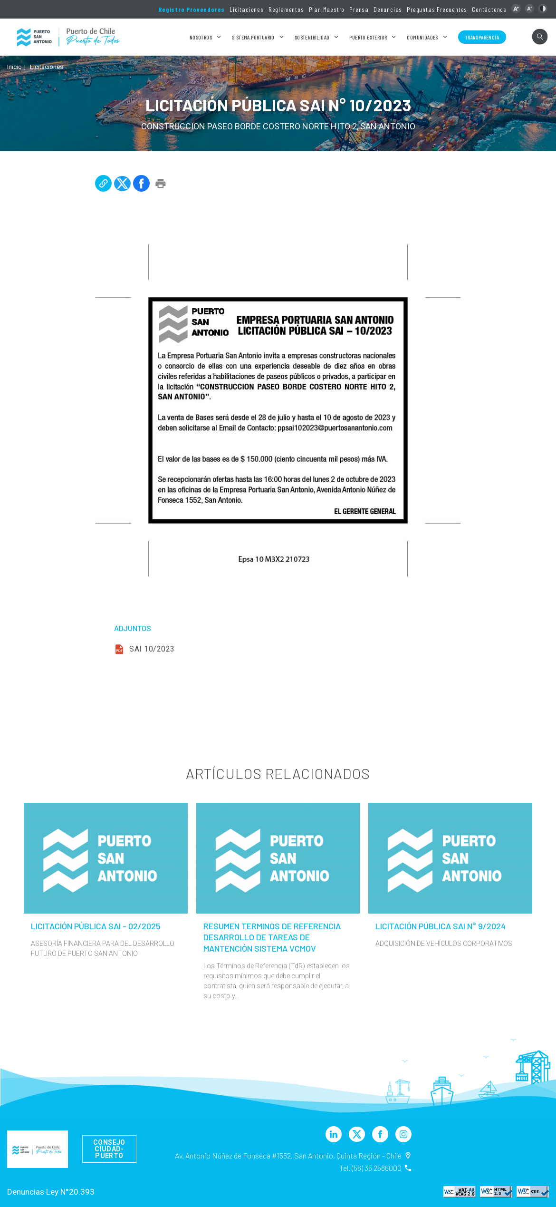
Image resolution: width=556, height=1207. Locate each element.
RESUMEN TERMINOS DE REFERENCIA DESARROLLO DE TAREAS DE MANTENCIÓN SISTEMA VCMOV (272, 937)
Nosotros (201, 37)
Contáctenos (489, 9)
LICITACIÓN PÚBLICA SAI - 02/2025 (96, 926)
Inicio (14, 66)
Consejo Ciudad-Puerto (109, 1149)
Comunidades (422, 37)
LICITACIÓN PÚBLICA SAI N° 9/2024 (440, 926)
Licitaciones (247, 9)
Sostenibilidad (312, 37)
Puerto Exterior (368, 37)
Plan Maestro (327, 9)
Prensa (359, 9)
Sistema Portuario (253, 37)
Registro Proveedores (191, 9)
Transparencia (482, 37)
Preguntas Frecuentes (437, 9)
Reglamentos (286, 9)
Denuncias (388, 9)
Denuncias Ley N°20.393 (51, 1192)
